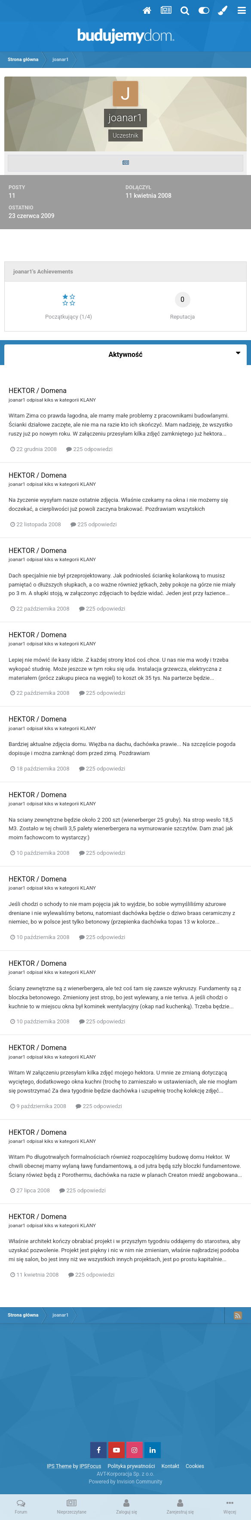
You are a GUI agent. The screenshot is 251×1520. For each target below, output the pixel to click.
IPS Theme (59, 1466)
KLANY (88, 400)
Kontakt (170, 1466)
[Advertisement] (125, 1386)
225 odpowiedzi (89, 449)
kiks (48, 400)
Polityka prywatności (131, 1466)
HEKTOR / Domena (38, 391)
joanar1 (17, 400)
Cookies (195, 1466)
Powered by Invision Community (125, 1482)
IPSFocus (90, 1466)
